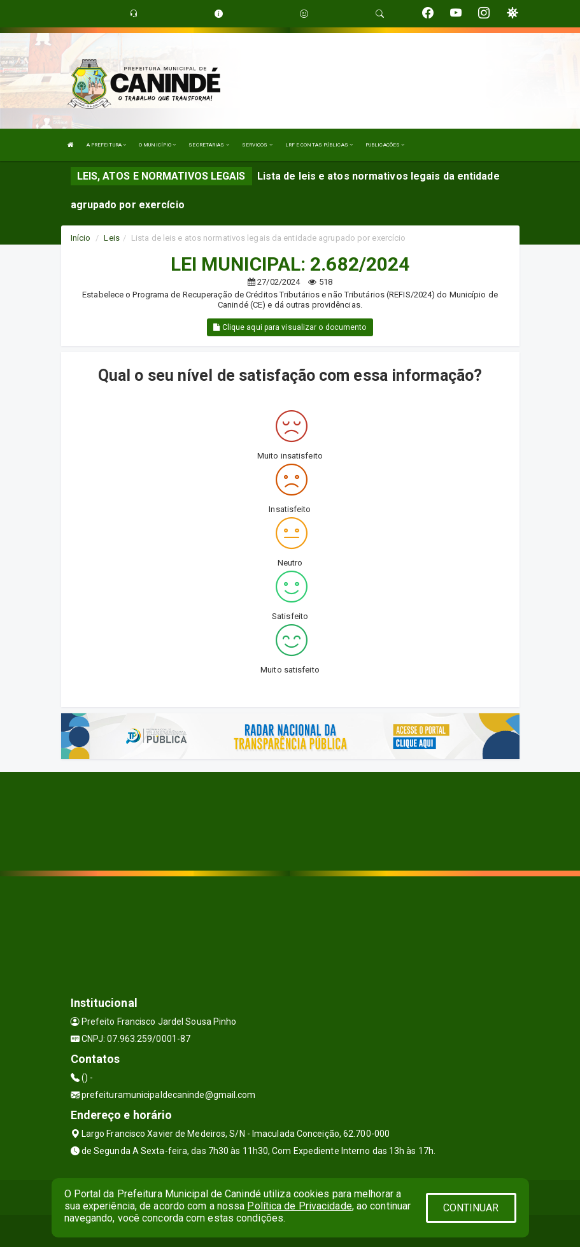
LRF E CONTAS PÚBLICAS (319, 145)
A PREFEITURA (106, 145)
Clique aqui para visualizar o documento (289, 327)
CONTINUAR (471, 1208)
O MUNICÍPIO (157, 145)
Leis (111, 238)
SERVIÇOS (257, 145)
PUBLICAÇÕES (384, 145)
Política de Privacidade (299, 1206)
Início (81, 238)
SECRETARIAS (208, 145)
